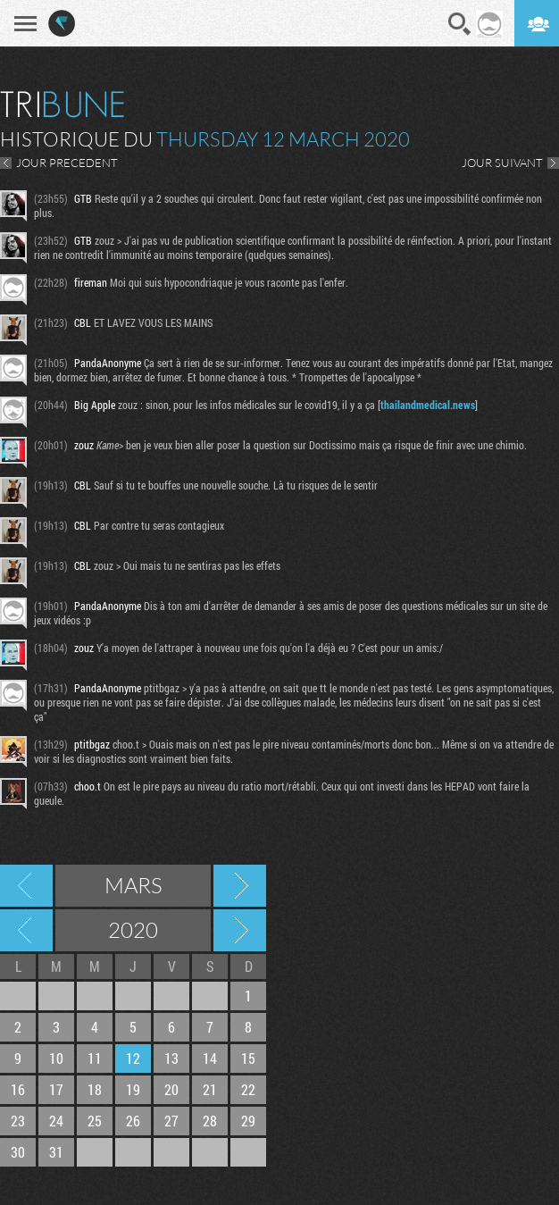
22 (248, 1089)
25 (95, 1120)
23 (18, 1120)
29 (248, 1120)
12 (133, 1058)
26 (133, 1120)
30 (18, 1151)
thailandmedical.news (427, 404)
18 (95, 1089)
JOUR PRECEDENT (67, 162)
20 (171, 1089)
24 (56, 1120)
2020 (133, 929)
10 (56, 1058)
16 (18, 1089)
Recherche (459, 24)
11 (95, 1058)
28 (210, 1120)
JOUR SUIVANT (502, 162)
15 (248, 1058)
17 (56, 1089)
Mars (133, 885)
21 (210, 1089)
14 (210, 1058)
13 (171, 1058)
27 (171, 1120)
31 (56, 1151)
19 (133, 1089)
